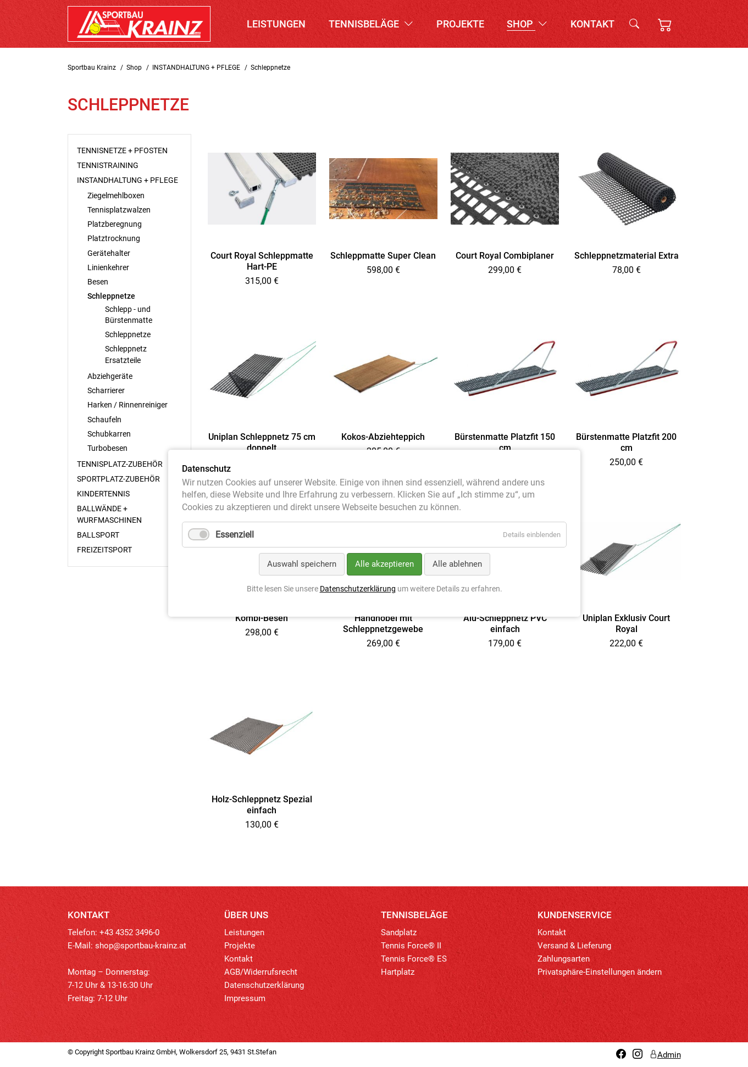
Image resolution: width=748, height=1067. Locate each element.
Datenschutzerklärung (264, 985)
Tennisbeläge (371, 24)
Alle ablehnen (456, 564)
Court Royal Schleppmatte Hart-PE (261, 261)
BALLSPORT (98, 534)
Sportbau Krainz (92, 67)
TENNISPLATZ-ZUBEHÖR (120, 464)
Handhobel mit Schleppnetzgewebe (383, 623)
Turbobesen (107, 448)
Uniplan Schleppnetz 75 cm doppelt (261, 442)
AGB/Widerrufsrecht (260, 972)
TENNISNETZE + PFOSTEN (122, 150)
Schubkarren (109, 433)
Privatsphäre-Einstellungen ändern (600, 972)
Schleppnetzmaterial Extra (626, 255)
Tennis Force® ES (414, 959)
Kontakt (592, 24)
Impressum (244, 998)
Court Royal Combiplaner (505, 255)
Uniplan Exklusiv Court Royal (626, 623)
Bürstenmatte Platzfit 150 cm (505, 442)
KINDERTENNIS (103, 493)
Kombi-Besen (261, 618)
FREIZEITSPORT (104, 549)
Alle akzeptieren (383, 564)
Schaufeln (104, 419)
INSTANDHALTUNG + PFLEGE (196, 67)
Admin (665, 1055)
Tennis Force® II (411, 946)
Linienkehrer (108, 267)
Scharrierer (106, 390)
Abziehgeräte (109, 376)
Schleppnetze (128, 334)
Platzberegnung (114, 224)
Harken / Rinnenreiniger (127, 404)
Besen (97, 281)
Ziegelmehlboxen (116, 195)
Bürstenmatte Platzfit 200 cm (626, 442)
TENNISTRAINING (107, 165)
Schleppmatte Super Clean (383, 255)
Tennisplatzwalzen (119, 209)
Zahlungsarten (564, 959)
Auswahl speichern (301, 564)
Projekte (460, 24)
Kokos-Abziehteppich (383, 437)
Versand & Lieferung (574, 946)
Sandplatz (399, 932)
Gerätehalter (108, 253)
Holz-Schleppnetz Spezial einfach (262, 804)
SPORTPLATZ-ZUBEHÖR (118, 478)
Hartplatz (397, 972)
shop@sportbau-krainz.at (140, 946)
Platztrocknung (113, 238)
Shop (527, 24)
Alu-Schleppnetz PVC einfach (505, 623)
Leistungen (276, 24)
